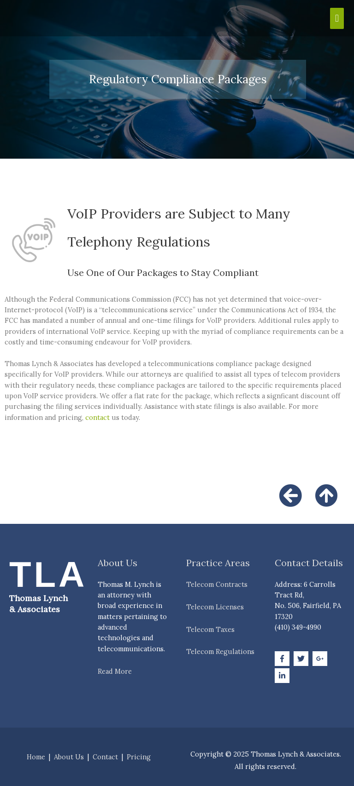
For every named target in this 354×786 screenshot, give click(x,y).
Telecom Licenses (215, 606)
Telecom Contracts (217, 584)
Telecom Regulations (220, 651)
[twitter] (302, 658)
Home (36, 756)
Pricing (139, 756)
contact (97, 417)
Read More (115, 671)
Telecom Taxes (210, 629)
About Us (69, 756)
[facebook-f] (283, 658)
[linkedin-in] (283, 675)
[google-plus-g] (321, 658)
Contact (105, 756)
